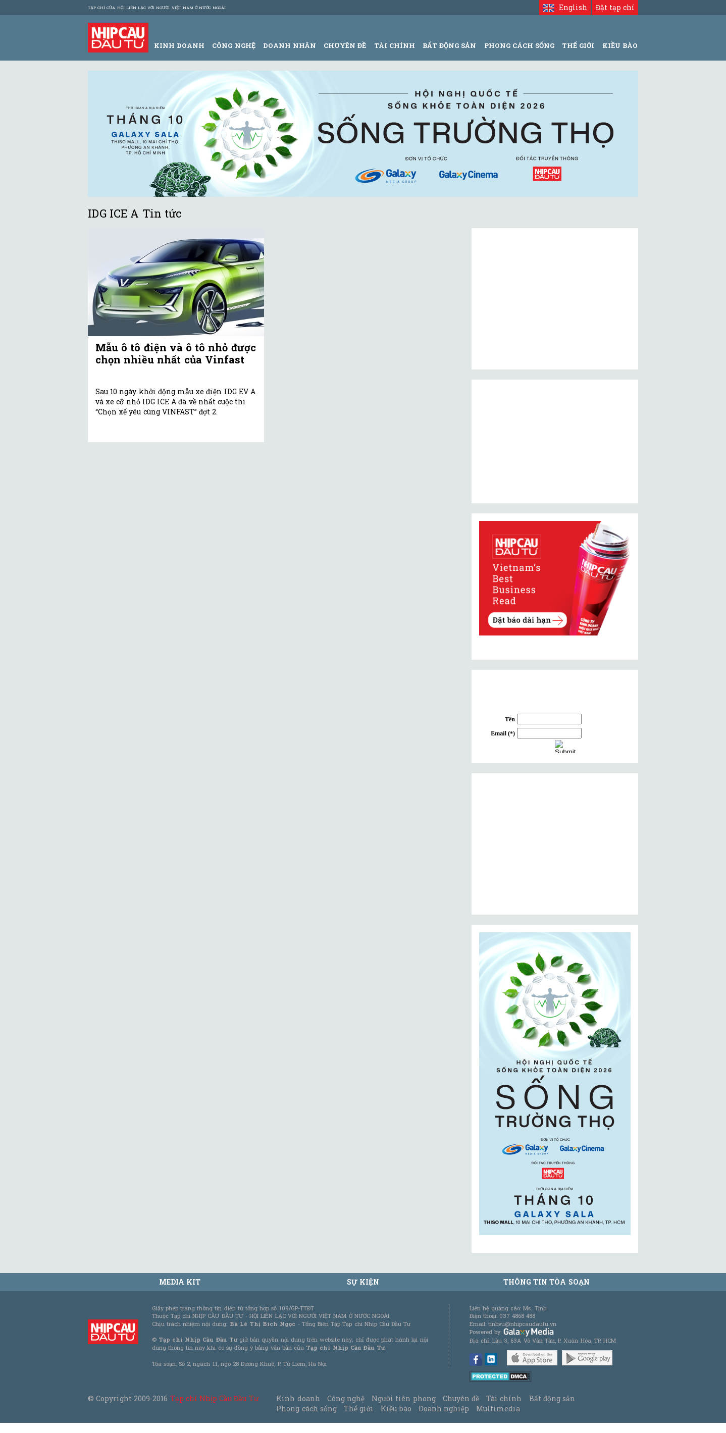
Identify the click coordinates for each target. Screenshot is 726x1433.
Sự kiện (363, 1282)
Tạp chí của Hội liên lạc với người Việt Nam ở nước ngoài (157, 7)
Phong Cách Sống (519, 45)
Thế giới (578, 45)
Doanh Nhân (289, 45)
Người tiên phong (403, 1398)
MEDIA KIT (179, 1282)
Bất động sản (449, 45)
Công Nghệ (233, 45)
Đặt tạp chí (615, 7)
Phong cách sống (306, 1408)
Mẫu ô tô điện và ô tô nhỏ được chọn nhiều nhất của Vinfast (175, 353)
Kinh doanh (298, 1398)
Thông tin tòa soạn (546, 1282)
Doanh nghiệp (444, 1408)
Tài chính (504, 1398)
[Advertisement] (555, 844)
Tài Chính (394, 45)
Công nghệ (346, 1398)
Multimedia (498, 1408)
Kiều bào (396, 1408)
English (565, 7)
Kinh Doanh (179, 45)
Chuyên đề (345, 45)
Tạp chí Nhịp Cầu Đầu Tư (214, 1398)
